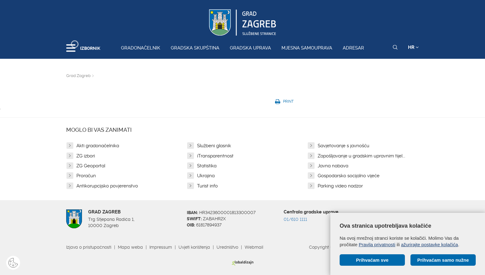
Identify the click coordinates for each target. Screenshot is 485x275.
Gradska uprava (250, 48)
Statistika (207, 166)
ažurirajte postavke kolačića (429, 244)
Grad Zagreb (78, 75)
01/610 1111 (295, 219)
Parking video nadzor (340, 186)
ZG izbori (85, 156)
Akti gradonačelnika (97, 145)
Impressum (160, 247)
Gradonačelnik (140, 48)
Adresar (353, 48)
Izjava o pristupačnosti (88, 247)
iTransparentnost (215, 156)
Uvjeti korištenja (194, 247)
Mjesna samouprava (306, 48)
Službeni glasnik (214, 145)
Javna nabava (333, 166)
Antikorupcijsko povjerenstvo (107, 186)
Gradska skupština (195, 48)
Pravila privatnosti (377, 244)
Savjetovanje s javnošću (343, 145)
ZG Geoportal (90, 166)
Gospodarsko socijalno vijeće (349, 175)
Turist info (207, 186)
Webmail (254, 247)
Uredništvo (227, 247)
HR (413, 47)
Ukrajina (206, 175)
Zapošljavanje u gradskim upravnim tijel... (361, 156)
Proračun (86, 175)
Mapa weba (130, 247)
